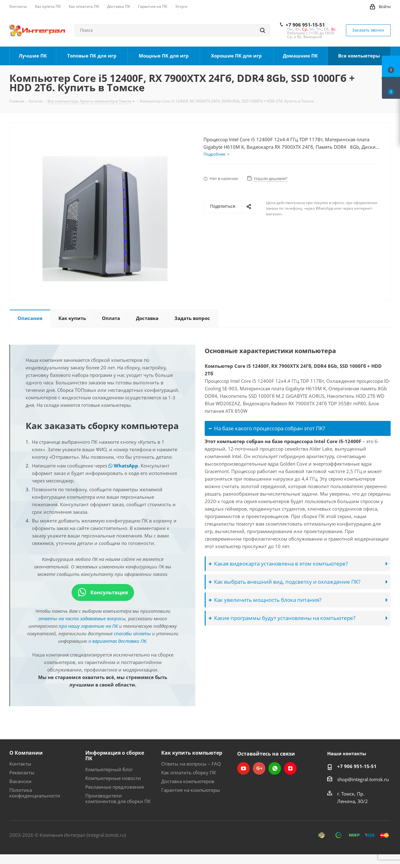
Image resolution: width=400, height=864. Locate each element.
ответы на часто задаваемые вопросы (82, 618)
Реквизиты (21, 772)
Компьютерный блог (109, 769)
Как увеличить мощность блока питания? (265, 599)
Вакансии (20, 781)
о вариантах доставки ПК (117, 641)
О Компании (26, 752)
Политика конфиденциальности (34, 793)
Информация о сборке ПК (114, 755)
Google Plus (259, 768)
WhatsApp (123, 465)
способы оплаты (132, 633)
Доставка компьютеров (187, 781)
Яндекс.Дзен (290, 768)
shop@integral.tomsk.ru (363, 779)
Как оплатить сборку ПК (188, 772)
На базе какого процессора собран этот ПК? (267, 428)
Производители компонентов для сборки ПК (118, 798)
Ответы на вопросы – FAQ (191, 764)
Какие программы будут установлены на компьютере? (282, 618)
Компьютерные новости (113, 778)
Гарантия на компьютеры (190, 790)
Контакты (20, 764)
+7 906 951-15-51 (305, 24)
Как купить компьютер (191, 752)
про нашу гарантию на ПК (88, 626)
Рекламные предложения (114, 787)
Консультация (103, 592)
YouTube (243, 768)
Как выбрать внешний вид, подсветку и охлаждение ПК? (284, 581)
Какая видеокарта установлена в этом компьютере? (278, 563)
